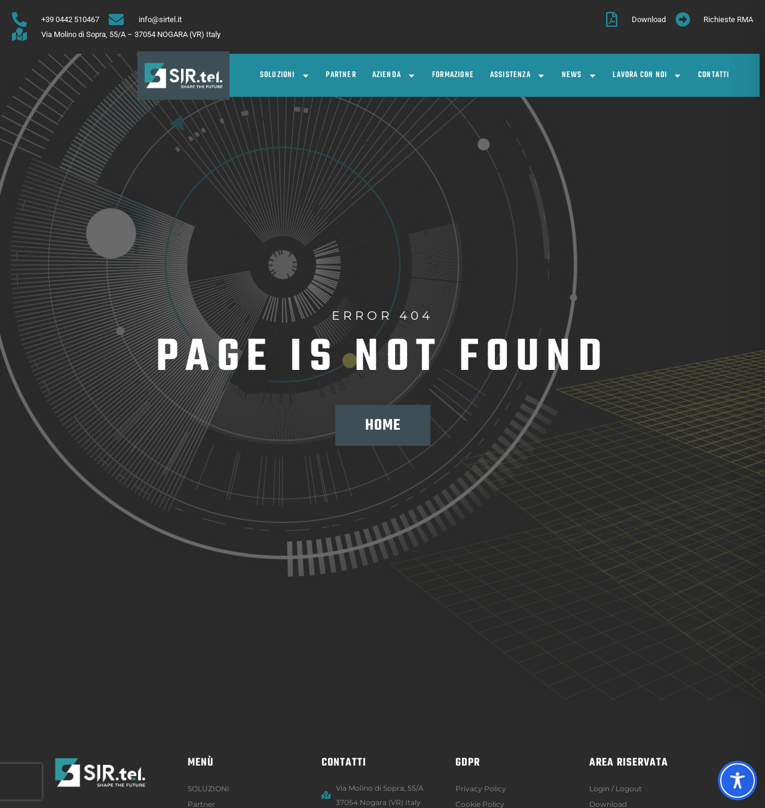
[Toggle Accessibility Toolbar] (737, 780)
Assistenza (518, 75)
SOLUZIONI (285, 75)
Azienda (394, 75)
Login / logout (615, 788)
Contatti (714, 75)
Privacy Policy (480, 788)
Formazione (453, 75)
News (579, 75)
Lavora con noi (647, 75)
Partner (341, 75)
